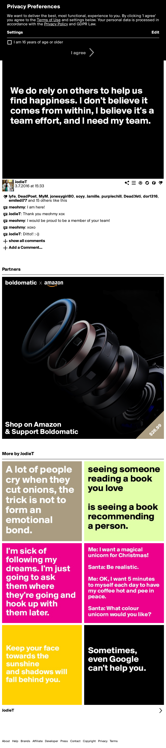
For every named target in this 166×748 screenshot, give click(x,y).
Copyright (89, 741)
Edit (155, 32)
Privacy (102, 741)
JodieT (21, 182)
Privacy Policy (56, 24)
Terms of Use (49, 20)
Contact (75, 741)
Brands (25, 741)
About (6, 741)
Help (15, 741)
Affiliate (38, 741)
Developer (51, 741)
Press (64, 741)
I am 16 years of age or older (38, 42)
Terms (114, 741)
